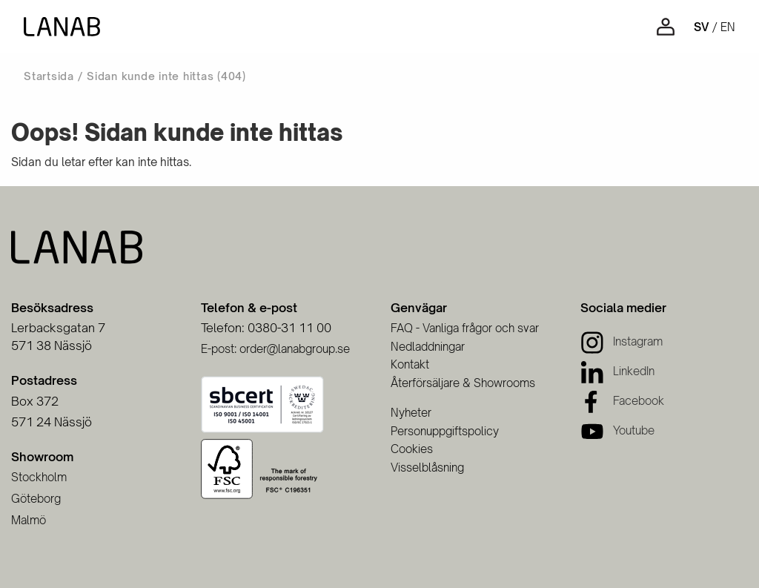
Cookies (412, 449)
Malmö (28, 520)
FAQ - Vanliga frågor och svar (465, 328)
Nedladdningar (428, 347)
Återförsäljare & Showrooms (463, 383)
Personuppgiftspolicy (445, 431)
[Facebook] (622, 401)
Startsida (49, 76)
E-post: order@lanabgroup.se (275, 349)
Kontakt (410, 364)
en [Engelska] (727, 27)
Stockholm (39, 477)
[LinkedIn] (617, 371)
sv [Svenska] (701, 27)
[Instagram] (621, 341)
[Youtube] (617, 430)
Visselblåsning (427, 467)
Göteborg (36, 499)
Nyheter (411, 413)
